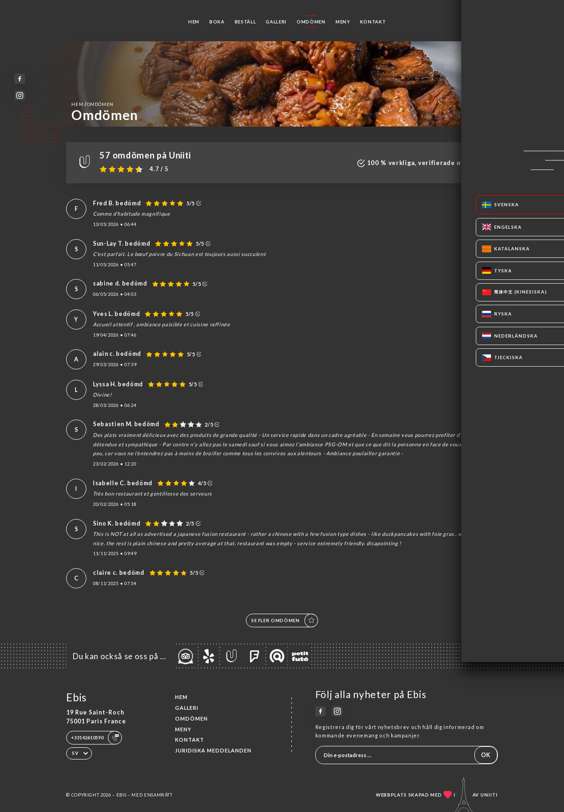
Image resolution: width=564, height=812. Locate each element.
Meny (342, 21)
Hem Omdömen (92, 104)
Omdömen (311, 21)
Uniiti (489, 794)
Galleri (276, 21)
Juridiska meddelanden (213, 750)
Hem (193, 21)
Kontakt (373, 21)
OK (485, 755)
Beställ (245, 21)
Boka (217, 21)
